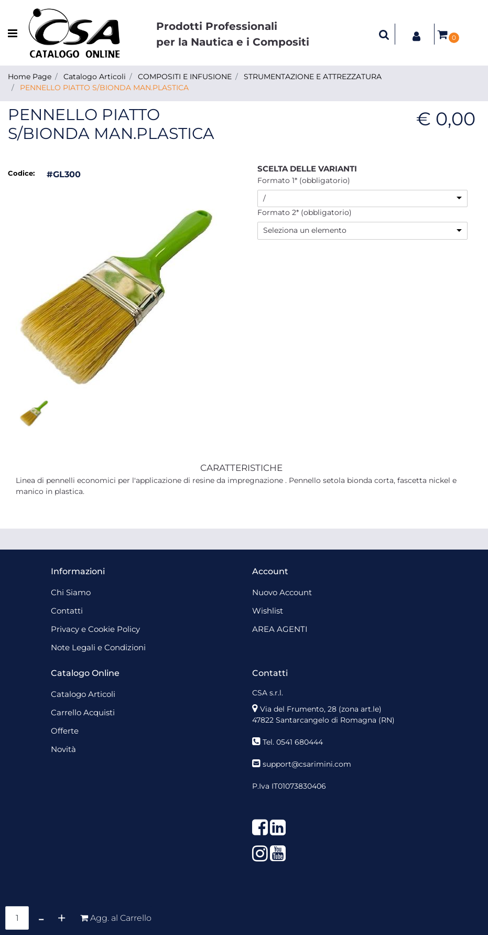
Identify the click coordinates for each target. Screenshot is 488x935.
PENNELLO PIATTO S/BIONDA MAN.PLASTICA (104, 87)
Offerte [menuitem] (65, 731)
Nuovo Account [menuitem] (282, 592)
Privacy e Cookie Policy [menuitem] (95, 629)
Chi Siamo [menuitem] (71, 592)
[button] (120, 288)
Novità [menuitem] (63, 749)
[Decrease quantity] (41, 918)
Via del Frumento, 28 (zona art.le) (321, 709)
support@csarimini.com (307, 764)
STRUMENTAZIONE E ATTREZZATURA (313, 76)
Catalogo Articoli (94, 76)
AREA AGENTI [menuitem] (280, 629)
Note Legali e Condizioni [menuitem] (98, 647)
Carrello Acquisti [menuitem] (83, 712)
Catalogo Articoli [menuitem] (83, 694)
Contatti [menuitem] (67, 611)
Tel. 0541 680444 (293, 742)
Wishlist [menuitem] (267, 611)
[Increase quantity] (61, 918)
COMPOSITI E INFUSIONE (185, 76)
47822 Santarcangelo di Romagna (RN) (323, 720)
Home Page (29, 76)
